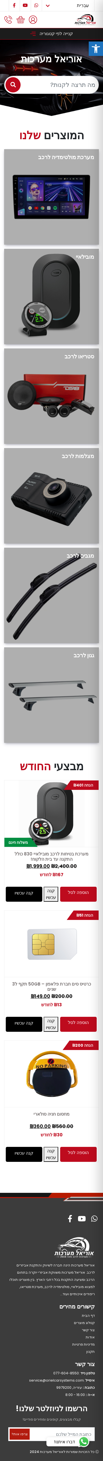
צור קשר (88, 1330)
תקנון (90, 1351)
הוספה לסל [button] (78, 892)
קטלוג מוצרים (84, 1322)
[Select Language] (68, 5)
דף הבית (88, 1315)
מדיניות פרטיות (83, 1344)
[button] (96, 49)
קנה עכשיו (51, 894)
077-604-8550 (66, 1373)
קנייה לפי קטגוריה (51, 33)
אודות (90, 1337)
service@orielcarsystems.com (56, 1380)
